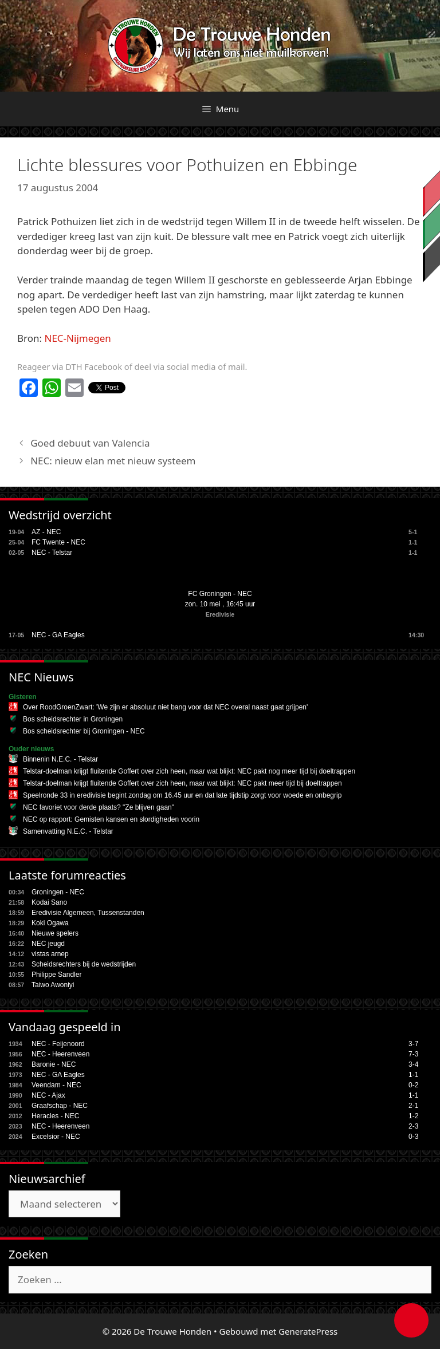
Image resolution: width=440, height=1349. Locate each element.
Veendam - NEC (56, 1085)
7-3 (413, 1054)
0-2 (413, 1085)
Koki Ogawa (50, 923)
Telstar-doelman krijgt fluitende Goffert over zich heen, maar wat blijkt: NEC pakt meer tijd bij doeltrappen (182, 783)
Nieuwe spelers (55, 933)
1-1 (413, 1075)
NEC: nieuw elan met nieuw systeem (112, 460)
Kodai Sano (49, 902)
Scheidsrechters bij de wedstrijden (84, 964)
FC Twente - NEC (58, 542)
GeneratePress (307, 1331)
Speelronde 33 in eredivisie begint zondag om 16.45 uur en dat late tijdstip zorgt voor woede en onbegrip (182, 795)
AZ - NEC (46, 532)
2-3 (413, 1126)
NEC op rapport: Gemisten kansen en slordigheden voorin (111, 819)
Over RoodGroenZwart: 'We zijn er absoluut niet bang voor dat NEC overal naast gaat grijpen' (165, 707)
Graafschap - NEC (60, 1106)
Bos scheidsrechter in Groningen (73, 719)
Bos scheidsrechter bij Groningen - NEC (84, 731)
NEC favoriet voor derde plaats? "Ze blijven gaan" (98, 807)
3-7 (413, 1044)
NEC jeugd (48, 944)
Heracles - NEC (55, 1116)
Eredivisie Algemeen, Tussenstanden (88, 913)
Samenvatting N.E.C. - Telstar (68, 831)
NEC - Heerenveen (60, 1054)
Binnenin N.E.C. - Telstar (60, 759)
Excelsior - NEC (56, 1137)
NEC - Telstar (52, 553)
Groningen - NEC (58, 892)
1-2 (413, 1116)
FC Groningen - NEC (220, 594)
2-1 (413, 1106)
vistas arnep (50, 954)
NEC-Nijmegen (78, 338)
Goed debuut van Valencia (90, 442)
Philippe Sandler (56, 975)
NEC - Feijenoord (58, 1044)
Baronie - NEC (54, 1064)
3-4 (413, 1064)
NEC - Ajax (48, 1095)
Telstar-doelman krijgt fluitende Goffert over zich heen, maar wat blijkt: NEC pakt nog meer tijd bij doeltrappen (189, 771)
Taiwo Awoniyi (53, 985)
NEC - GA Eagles (58, 635)
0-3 (413, 1137)
